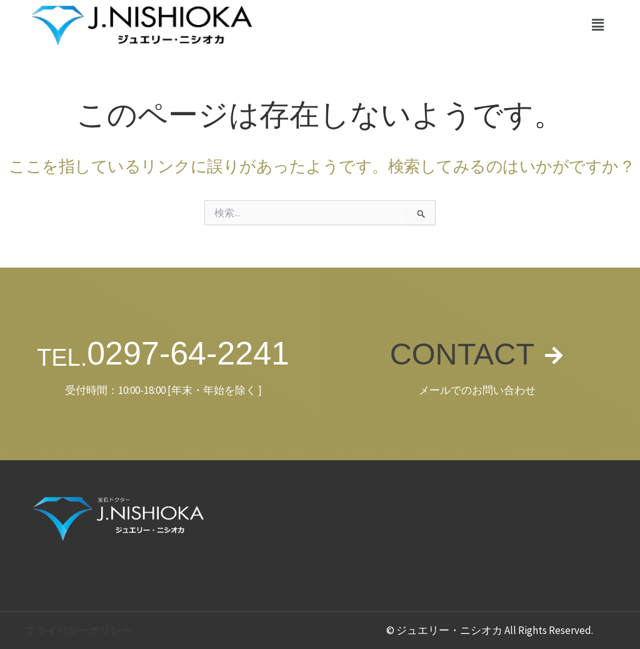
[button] (598, 24)
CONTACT (461, 353)
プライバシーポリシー (78, 630)
